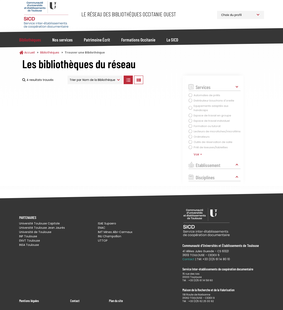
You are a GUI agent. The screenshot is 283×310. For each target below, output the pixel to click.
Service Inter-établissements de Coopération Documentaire (46, 15)
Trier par (75, 80)
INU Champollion (109, 236)
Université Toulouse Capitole (39, 223)
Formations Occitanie (138, 39)
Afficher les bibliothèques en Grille (138, 80)
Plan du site (116, 301)
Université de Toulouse (35, 232)
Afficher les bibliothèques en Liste (128, 80)
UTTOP (103, 241)
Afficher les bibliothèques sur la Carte (161, 80)
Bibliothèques (30, 39)
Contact (75, 301)
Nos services (62, 39)
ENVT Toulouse (29, 241)
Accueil (29, 52)
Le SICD (172, 39)
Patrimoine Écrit (97, 39)
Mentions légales (29, 301)
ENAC (101, 228)
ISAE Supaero (107, 223)
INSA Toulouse (29, 245)
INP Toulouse (28, 236)
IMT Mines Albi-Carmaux (115, 232)
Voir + (198, 154)
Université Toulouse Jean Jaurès (42, 228)
